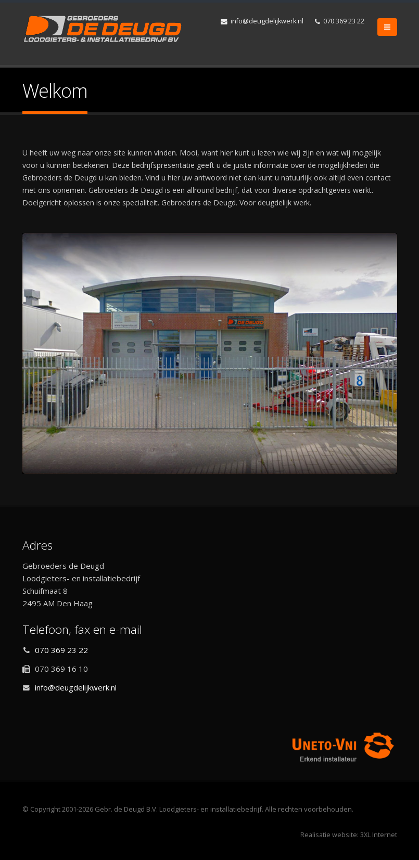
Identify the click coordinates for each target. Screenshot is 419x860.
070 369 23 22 (339, 21)
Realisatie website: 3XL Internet (348, 834)
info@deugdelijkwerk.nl (262, 21)
